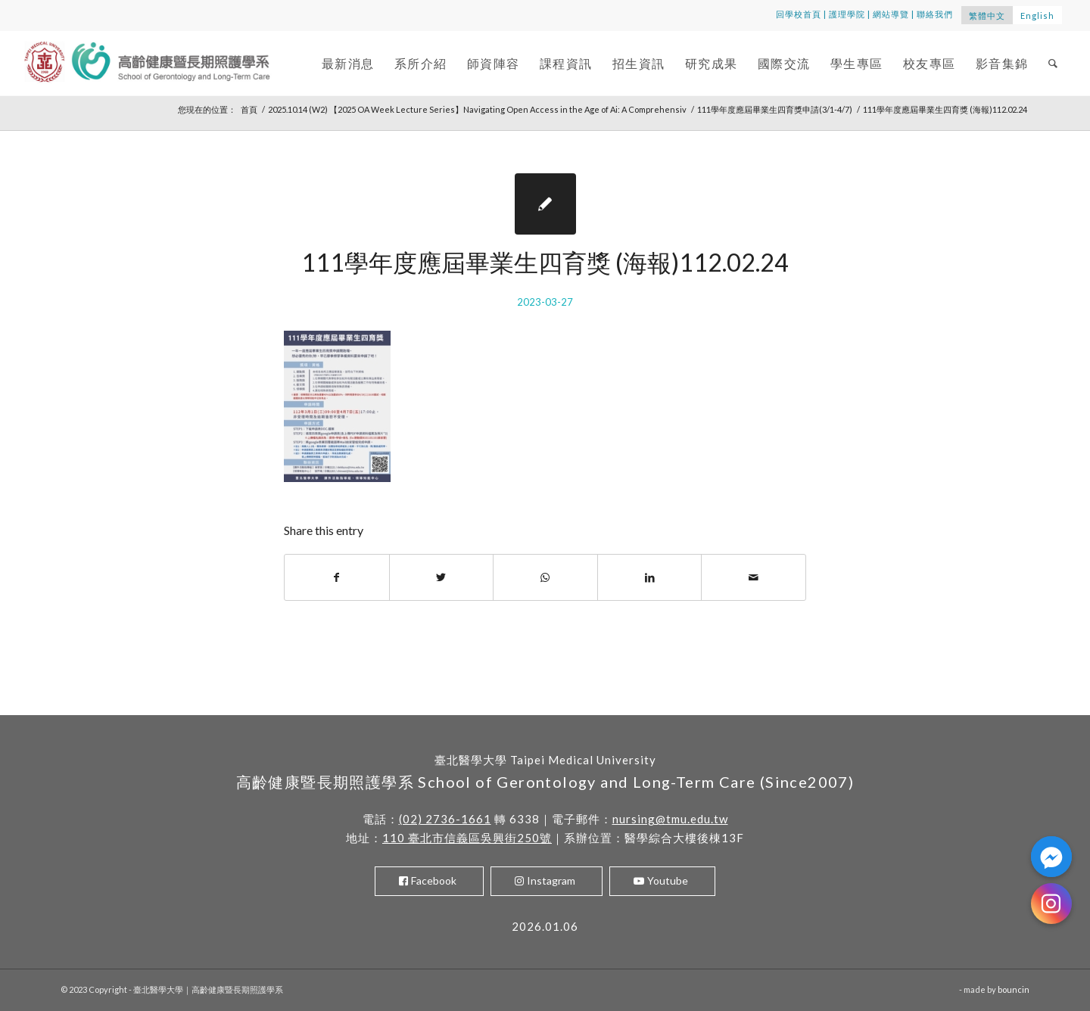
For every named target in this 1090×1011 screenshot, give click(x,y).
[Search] (1054, 63)
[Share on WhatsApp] (545, 577)
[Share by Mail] (753, 577)
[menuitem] (348, 63)
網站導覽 (891, 14)
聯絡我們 (935, 14)
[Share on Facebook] (337, 577)
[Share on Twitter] (442, 577)
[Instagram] (1051, 903)
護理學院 (847, 14)
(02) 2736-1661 (445, 819)
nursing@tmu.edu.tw (670, 819)
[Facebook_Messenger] (1051, 856)
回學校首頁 (798, 14)
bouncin (1013, 989)
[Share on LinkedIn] (650, 577)
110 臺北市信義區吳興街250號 (467, 838)
